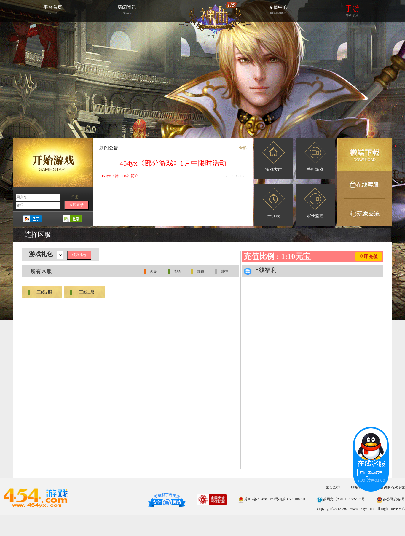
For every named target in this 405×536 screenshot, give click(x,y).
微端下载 (364, 154)
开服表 (273, 203)
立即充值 (368, 256)
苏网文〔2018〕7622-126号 (340, 499)
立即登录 (76, 205)
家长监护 (333, 487)
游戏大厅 (273, 156)
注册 (75, 197)
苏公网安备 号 (390, 499)
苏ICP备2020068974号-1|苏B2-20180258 (271, 499)
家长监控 (315, 203)
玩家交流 (364, 212)
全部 (243, 148)
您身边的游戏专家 (391, 487)
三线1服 (82, 292)
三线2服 (40, 292)
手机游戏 (315, 156)
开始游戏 (53, 162)
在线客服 (364, 185)
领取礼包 (79, 255)
